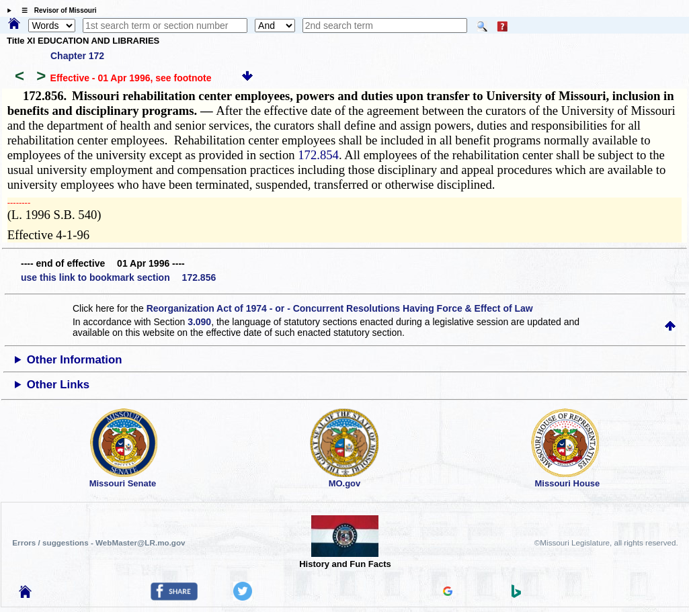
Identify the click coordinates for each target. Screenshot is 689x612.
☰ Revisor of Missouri (56, 10)
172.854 (318, 155)
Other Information (74, 359)
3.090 (199, 321)
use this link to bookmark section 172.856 (118, 277)
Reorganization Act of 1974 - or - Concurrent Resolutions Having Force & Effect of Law (340, 308)
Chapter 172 (77, 55)
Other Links (58, 384)
